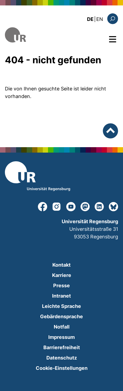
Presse (61, 285)
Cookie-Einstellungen (62, 368)
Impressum (61, 337)
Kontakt (61, 265)
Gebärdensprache (61, 316)
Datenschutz (61, 358)
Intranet (61, 296)
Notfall (62, 327)
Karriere (61, 275)
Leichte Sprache (61, 306)
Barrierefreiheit (61, 347)
